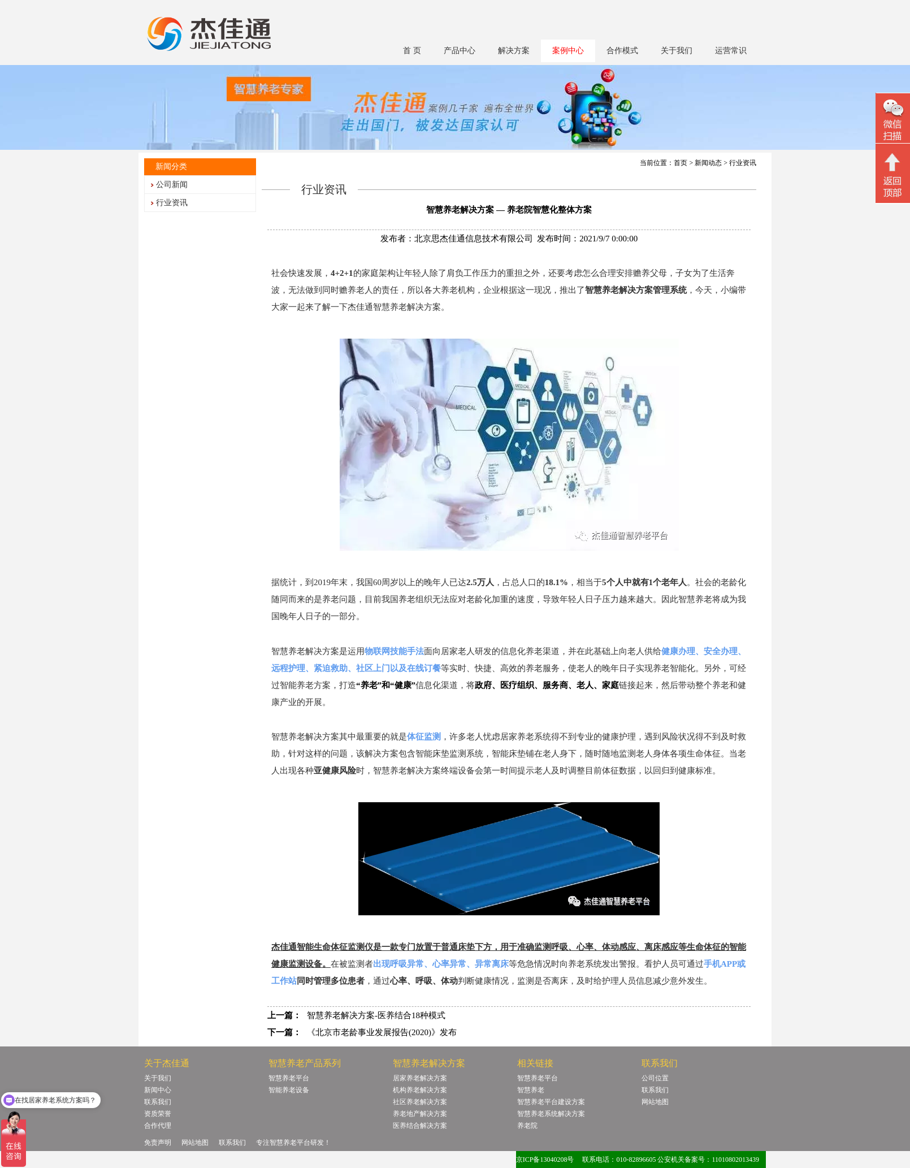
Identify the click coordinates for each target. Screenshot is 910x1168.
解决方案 (514, 50)
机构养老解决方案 (420, 1090)
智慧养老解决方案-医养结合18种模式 (376, 1015)
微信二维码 (893, 120)
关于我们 (676, 50)
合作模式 (622, 50)
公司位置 (655, 1078)
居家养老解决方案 (420, 1078)
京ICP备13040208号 (545, 1159)
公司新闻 (172, 184)
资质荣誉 (157, 1114)
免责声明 (157, 1143)
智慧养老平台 (288, 1078)
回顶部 (893, 174)
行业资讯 (172, 202)
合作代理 (157, 1126)
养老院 (527, 1126)
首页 (680, 163)
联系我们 (157, 1102)
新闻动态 (708, 163)
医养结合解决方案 (420, 1126)
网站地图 (655, 1102)
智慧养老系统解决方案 (551, 1114)
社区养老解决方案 (420, 1102)
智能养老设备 (288, 1090)
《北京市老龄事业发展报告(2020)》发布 (382, 1032)
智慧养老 (530, 1090)
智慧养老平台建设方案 (551, 1102)
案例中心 (568, 50)
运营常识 (731, 50)
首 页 (412, 50)
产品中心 (459, 50)
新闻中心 (157, 1090)
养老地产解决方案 (420, 1114)
